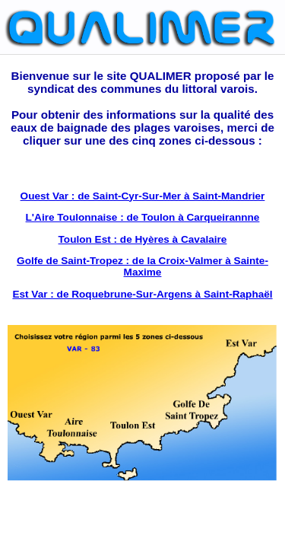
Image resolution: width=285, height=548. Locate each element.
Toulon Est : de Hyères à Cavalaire (143, 239)
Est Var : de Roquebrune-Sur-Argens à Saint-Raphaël (142, 294)
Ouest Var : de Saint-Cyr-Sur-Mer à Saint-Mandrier (143, 196)
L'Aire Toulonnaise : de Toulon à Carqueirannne (143, 217)
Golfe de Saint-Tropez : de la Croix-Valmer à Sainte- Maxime (142, 266)
